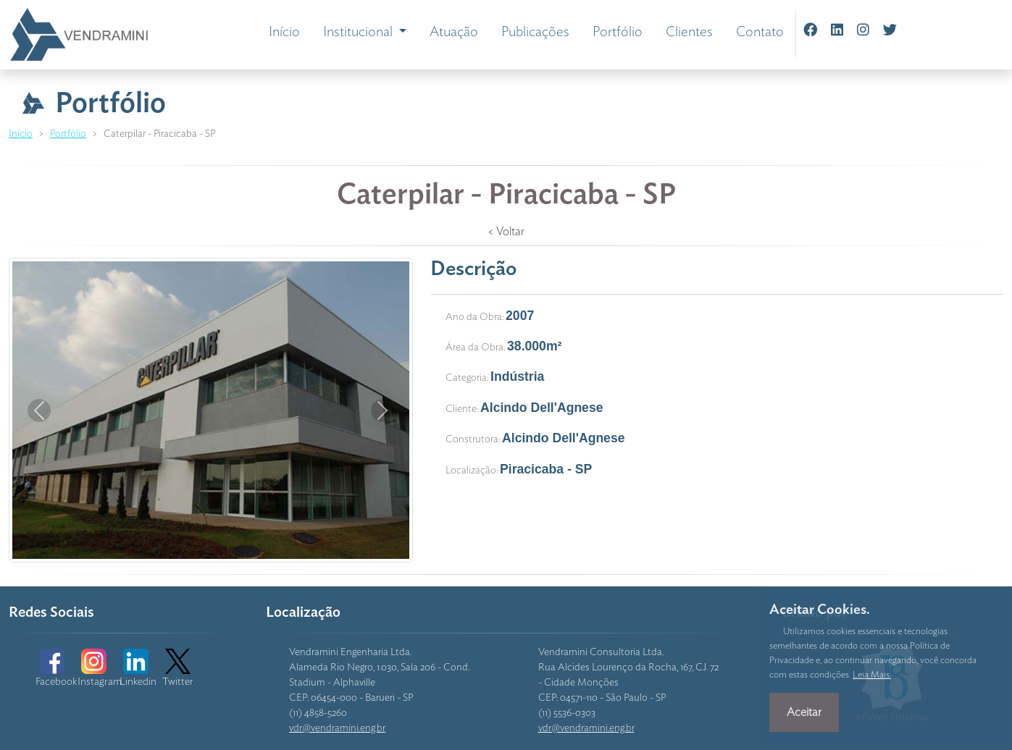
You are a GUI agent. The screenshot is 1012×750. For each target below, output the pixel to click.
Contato (760, 32)
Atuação (454, 32)
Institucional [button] (359, 32)
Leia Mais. (872, 675)
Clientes (689, 32)
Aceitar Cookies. (819, 610)
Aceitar (804, 712)
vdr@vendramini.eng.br (337, 728)
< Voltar (506, 231)
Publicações (535, 32)
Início (284, 32)
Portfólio (618, 32)
